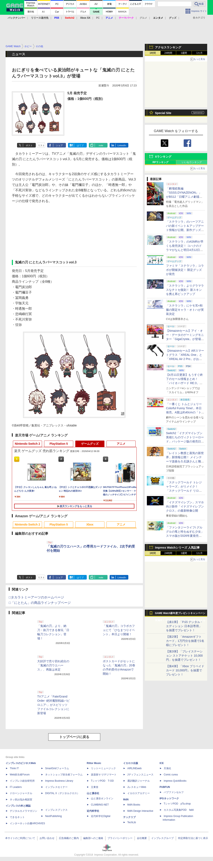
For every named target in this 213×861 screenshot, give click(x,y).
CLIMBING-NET (100, 804)
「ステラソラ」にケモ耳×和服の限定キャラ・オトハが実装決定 (185, 310)
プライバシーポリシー (120, 838)
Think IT (14, 768)
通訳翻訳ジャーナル (138, 780)
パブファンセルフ (174, 792)
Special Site (163, 113)
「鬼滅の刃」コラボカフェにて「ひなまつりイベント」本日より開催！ (119, 630)
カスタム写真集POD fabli (179, 809)
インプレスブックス (56, 809)
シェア (59, 145)
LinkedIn (122, 145)
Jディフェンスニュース (140, 774)
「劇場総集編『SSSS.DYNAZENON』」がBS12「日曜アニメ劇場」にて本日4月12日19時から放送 (184, 197)
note (101, 145)
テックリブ (129, 817)
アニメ (121, 443)
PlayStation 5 (59, 443)
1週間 (184, 53)
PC (98, 17)
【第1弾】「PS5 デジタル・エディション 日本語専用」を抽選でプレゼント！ (184, 626)
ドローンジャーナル (21, 793)
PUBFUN (165, 787)
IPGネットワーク (169, 798)
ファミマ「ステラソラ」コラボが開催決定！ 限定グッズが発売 (185, 270)
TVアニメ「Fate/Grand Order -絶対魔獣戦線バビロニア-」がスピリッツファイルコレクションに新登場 (53, 705)
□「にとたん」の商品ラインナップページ (40, 602)
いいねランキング (192, 162)
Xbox (89, 524)
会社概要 (142, 838)
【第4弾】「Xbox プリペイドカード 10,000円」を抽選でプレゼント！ (185, 670)
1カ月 (199, 53)
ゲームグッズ (90, 443)
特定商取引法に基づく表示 (193, 838)
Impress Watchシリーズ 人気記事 (177, 547)
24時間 (168, 53)
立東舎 (94, 787)
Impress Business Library (59, 780)
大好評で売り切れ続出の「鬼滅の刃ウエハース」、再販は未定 (53, 665)
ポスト (29, 145)
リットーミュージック (103, 768)
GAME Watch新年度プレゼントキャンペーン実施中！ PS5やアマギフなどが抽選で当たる (180, 614)
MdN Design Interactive (140, 810)
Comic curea (171, 774)
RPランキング (160, 162)
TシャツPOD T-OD (102, 780)
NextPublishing (53, 816)
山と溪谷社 (93, 793)
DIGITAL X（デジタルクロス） (62, 793)
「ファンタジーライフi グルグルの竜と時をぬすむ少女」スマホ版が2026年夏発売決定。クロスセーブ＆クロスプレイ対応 (185, 536)
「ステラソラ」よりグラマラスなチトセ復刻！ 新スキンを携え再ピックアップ (185, 290)
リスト (41, 145)
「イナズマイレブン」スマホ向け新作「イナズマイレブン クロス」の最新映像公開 (185, 506)
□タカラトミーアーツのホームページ (36, 597)
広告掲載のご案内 (69, 838)
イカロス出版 (130, 763)
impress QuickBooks (175, 780)
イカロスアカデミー (138, 793)
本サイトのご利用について (20, 838)
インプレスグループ (162, 838)
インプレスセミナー (56, 787)
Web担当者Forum (20, 774)
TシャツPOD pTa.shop (177, 803)
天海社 (167, 768)
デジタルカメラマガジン (23, 810)
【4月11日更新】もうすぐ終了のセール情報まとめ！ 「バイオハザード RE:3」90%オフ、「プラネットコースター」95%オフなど (185, 383)
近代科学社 (93, 810)
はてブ (80, 145)
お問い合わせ (47, 838)
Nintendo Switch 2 (27, 443)
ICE (162, 763)
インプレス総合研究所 (22, 780)
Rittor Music (94, 763)
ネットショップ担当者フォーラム (64, 774)
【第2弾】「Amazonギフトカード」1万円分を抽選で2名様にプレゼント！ (185, 641)
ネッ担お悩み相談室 (21, 799)
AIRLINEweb (134, 768)
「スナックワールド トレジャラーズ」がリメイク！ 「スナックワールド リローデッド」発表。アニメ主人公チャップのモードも (185, 491)
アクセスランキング (168, 47)
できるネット (17, 817)
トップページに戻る (74, 737)
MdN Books (133, 804)
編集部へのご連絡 (93, 838)
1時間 (153, 53)
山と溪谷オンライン (102, 798)
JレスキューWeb (136, 787)
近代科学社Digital (100, 816)
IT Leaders (16, 787)
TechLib (131, 822)
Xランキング (163, 156)
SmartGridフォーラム (57, 768)
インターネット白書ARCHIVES (27, 823)
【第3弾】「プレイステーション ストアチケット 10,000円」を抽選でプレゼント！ (184, 655)
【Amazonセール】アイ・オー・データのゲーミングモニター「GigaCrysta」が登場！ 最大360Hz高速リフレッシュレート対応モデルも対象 (185, 339)
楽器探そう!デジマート (103, 774)
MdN (126, 799)
